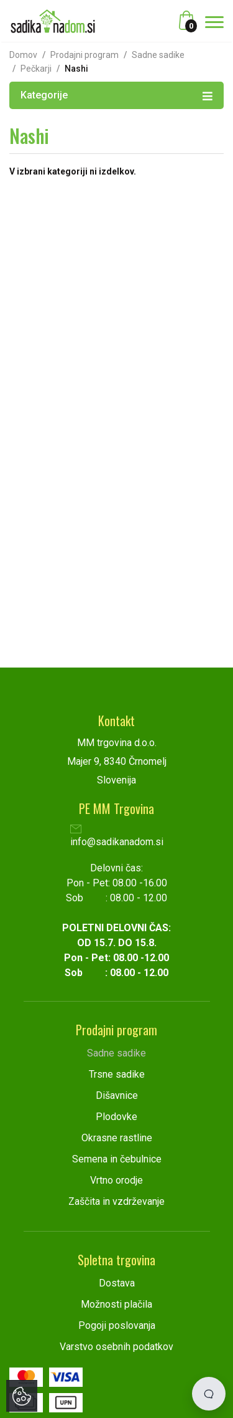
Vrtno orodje (116, 1180)
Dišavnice (117, 1095)
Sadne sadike (158, 55)
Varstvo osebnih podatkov (116, 1347)
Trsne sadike (117, 1074)
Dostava (117, 1283)
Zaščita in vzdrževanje (116, 1201)
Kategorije (116, 95)
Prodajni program (84, 55)
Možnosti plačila (116, 1304)
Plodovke (116, 1117)
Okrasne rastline (116, 1138)
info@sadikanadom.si (116, 837)
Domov (23, 55)
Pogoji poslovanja (116, 1325)
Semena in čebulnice (117, 1159)
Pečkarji (36, 69)
